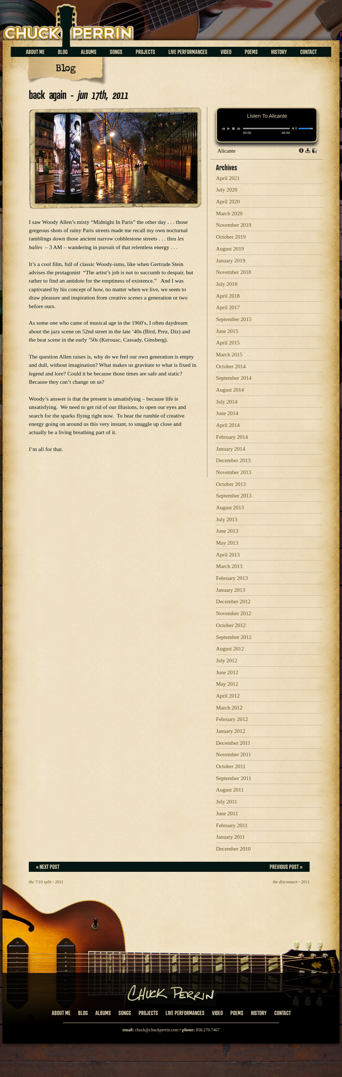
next (239, 129)
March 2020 (229, 213)
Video (226, 51)
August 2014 (230, 390)
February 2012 (232, 719)
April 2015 (228, 343)
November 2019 (233, 225)
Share (314, 150)
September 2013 (234, 496)
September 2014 (234, 378)
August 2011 (230, 790)
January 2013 (230, 590)
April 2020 (228, 201)
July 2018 (226, 284)
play (228, 128)
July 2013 (226, 519)
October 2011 (231, 766)
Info (301, 150)
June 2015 (227, 331)
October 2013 (231, 484)
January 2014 (230, 449)
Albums (88, 51)
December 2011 (233, 743)
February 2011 (232, 825)
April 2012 (228, 696)
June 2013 (227, 531)
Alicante (226, 151)
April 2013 (228, 555)
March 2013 (229, 566)
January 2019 (230, 260)
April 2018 (228, 296)
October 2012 (231, 625)
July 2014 (226, 402)
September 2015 (234, 319)
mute (294, 128)
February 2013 (232, 578)
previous (223, 129)
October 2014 (231, 366)
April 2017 (228, 307)
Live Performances (187, 51)
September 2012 (234, 637)
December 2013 (233, 460)
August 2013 (230, 507)
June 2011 (227, 813)
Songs (116, 51)
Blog (63, 51)
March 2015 (229, 354)
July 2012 (226, 660)
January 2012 (230, 731)
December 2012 (233, 601)
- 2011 (46, 881)
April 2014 (228, 425)
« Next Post (47, 866)
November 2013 (233, 472)
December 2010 (233, 849)
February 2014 (232, 437)
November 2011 (233, 754)
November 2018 (233, 272)
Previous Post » (286, 866)
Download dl (307, 150)
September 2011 (233, 778)
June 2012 (227, 672)
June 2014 (227, 413)
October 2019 (231, 237)
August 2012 (230, 649)
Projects (145, 51)
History (279, 51)
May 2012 (227, 684)
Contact (308, 51)
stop (233, 128)
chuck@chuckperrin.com (157, 1029)
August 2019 (230, 249)
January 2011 (230, 837)
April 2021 (228, 178)
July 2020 (226, 190)
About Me (35, 51)
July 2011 (226, 802)
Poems (251, 51)
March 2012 (229, 708)
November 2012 (233, 613)
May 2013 (227, 543)
